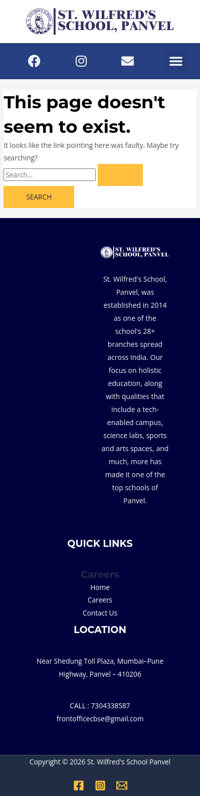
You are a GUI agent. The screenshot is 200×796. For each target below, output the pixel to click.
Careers (100, 600)
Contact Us (100, 613)
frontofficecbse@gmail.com (100, 718)
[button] (175, 60)
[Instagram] (100, 785)
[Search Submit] (120, 175)
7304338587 (110, 705)
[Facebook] (78, 785)
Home (100, 587)
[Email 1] (121, 785)
